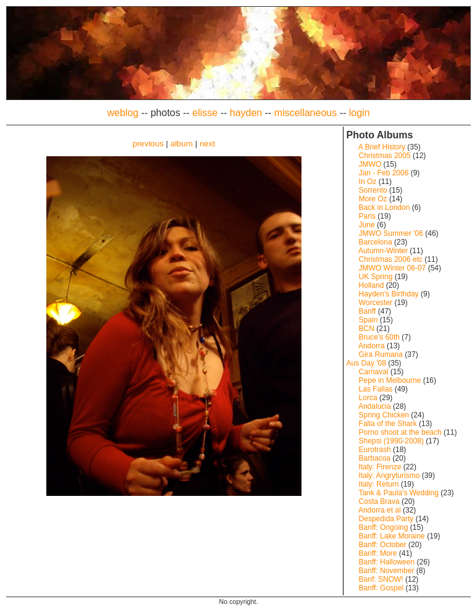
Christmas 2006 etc (391, 259)
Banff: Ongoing (383, 527)
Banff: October (383, 544)
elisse (204, 112)
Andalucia (374, 406)
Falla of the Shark (388, 423)
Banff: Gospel (381, 588)
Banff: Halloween (387, 562)
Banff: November (387, 570)
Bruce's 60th (379, 337)
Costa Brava (379, 501)
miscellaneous (305, 112)
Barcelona (375, 242)
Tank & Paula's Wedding (398, 492)
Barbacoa (374, 458)
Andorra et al (379, 510)
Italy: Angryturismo (389, 475)
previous (147, 143)
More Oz (373, 199)
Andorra (371, 346)
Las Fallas (376, 389)
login (359, 112)
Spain (368, 320)
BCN (366, 328)
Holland (371, 285)
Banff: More (378, 553)
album (182, 143)
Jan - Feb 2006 (384, 173)
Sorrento (373, 190)
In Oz (368, 181)
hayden (246, 112)
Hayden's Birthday (389, 294)
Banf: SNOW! (381, 579)
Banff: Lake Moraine (392, 536)
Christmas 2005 (385, 155)
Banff (367, 311)
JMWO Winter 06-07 (392, 268)
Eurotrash (375, 449)
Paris (367, 216)
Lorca (368, 397)
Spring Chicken (384, 415)
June (367, 224)
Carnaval (374, 371)
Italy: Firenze (380, 467)
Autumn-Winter (383, 250)
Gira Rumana (381, 354)
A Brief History (381, 147)
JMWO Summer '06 (391, 233)
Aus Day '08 (366, 363)
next (207, 143)
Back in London (384, 207)
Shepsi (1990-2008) (391, 441)
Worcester (375, 302)
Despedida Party (386, 518)
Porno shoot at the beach (400, 432)
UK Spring (376, 276)
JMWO (370, 164)
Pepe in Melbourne (390, 380)
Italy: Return (379, 484)
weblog (122, 112)
